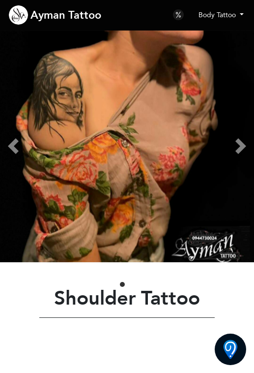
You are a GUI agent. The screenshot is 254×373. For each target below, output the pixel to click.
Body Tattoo (218, 14)
